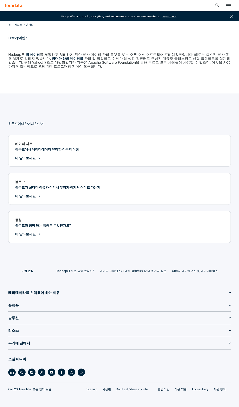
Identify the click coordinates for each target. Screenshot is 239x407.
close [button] (231, 16)
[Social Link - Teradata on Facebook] (61, 371)
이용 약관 (180, 388)
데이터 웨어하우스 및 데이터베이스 (195, 270)
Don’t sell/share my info (132, 388)
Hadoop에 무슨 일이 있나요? (75, 270)
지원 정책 (219, 388)
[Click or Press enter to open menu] (228, 5)
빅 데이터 (32, 55)
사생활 (106, 388)
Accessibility (200, 388)
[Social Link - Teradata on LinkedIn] (12, 371)
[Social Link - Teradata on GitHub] (22, 371)
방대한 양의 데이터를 (54, 58)
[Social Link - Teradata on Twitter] (41, 371)
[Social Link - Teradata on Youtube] (51, 371)
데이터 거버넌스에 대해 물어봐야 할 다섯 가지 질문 (133, 270)
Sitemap (91, 388)
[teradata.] (14, 5)
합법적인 (163, 388)
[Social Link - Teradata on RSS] (81, 371)
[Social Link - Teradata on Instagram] (71, 371)
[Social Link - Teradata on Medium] (31, 371)
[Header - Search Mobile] (217, 5)
